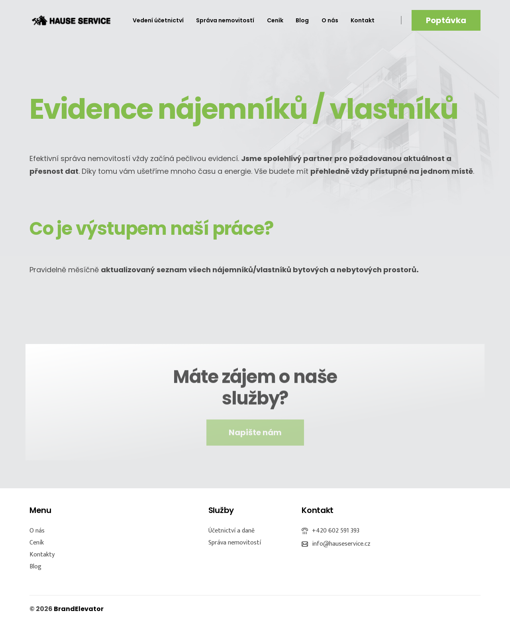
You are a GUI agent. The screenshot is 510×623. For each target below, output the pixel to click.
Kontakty (42, 554)
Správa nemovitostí (234, 542)
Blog (35, 566)
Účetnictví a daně (231, 530)
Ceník (36, 542)
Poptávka (446, 20)
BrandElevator (79, 608)
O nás (37, 530)
